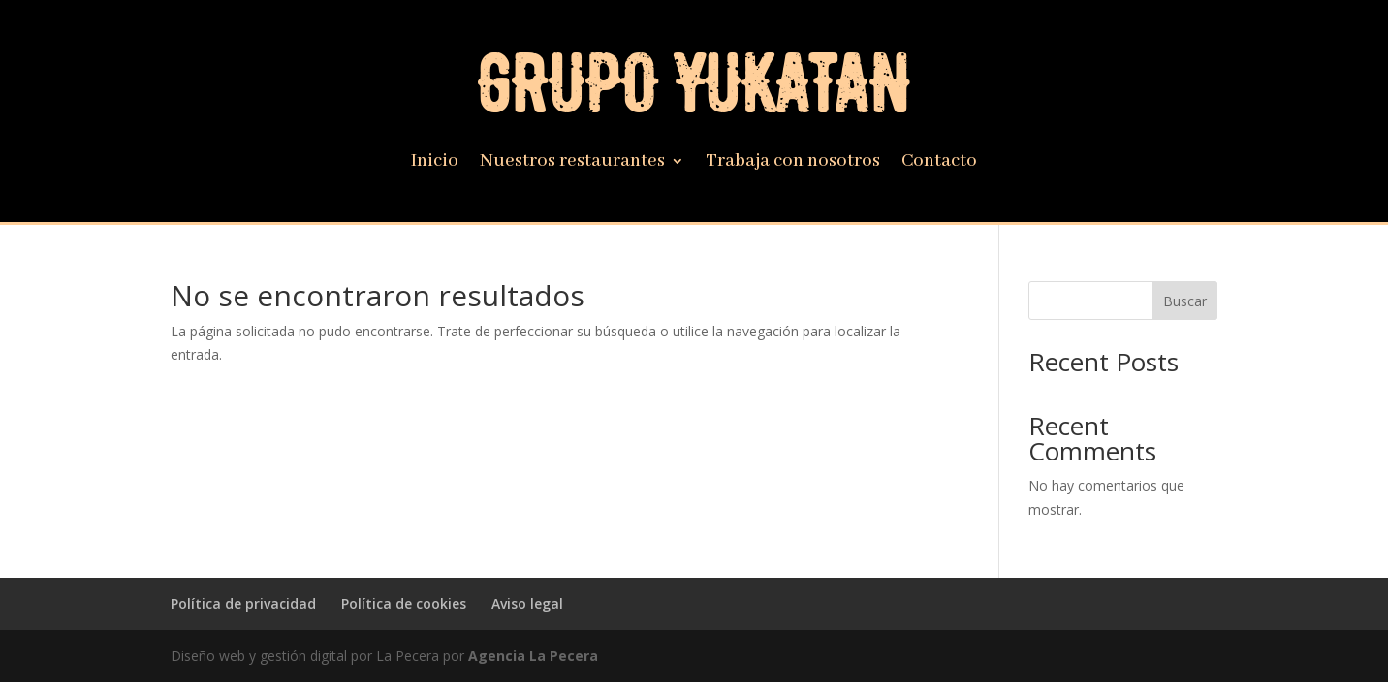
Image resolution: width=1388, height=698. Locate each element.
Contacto (939, 163)
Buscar (1185, 301)
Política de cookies (403, 603)
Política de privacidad (243, 603)
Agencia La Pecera (533, 656)
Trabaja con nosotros (793, 163)
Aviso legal (527, 603)
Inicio (434, 163)
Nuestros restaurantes (572, 163)
